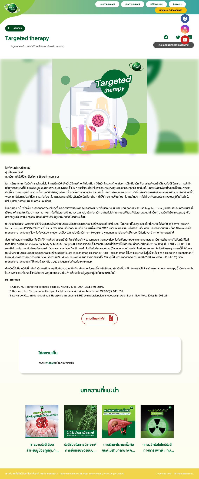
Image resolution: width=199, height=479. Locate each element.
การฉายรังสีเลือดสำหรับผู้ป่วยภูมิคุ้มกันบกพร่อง (42, 448)
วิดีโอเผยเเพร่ (156, 4)
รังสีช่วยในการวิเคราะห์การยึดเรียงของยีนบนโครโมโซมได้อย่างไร (80, 448)
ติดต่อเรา (177, 4)
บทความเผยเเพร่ (107, 4)
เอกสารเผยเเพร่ (132, 4)
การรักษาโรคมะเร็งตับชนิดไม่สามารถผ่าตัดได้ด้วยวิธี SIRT (118, 448)
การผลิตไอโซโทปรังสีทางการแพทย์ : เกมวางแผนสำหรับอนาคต (157, 448)
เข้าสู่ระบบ (50, 363)
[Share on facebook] (166, 37)
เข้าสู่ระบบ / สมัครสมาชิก (170, 10)
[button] (15, 28)
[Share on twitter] (178, 37)
